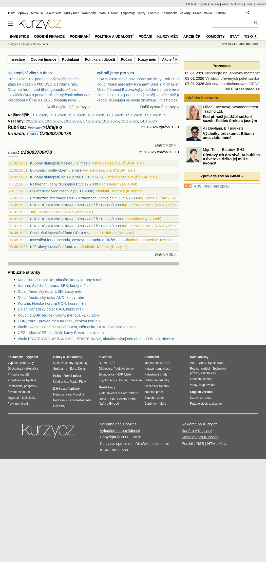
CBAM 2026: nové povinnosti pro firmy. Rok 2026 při (141, 79)
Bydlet (250, 4)
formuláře (159, 403)
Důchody (59, 406)
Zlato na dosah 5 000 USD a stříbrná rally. (43, 84)
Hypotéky (128, 13)
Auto (193, 363)
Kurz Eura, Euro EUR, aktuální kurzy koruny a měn (60, 280)
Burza (103, 363)
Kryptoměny (107, 380)
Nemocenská (62, 394)
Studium (261, 4)
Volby (193, 385)
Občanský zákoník (156, 386)
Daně (148, 403)
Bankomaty (74, 357)
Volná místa (72, 376)
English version (201, 392)
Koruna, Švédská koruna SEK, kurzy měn (53, 285)
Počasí (126, 59)
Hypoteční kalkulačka (22, 398)
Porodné (78, 394)
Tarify (141, 13)
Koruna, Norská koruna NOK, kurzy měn (52, 303)
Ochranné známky (156, 380)
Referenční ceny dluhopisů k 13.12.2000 (64, 184)
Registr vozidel (200, 368)
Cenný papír (40, 44)
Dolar (81, 368)
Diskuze (220, 13)
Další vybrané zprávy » (159, 107)
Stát (234, 36)
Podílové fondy (123, 368)
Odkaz (31, 134)
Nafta (132, 399)
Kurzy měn (147, 59)
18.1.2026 (95, 115)
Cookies (130, 424)
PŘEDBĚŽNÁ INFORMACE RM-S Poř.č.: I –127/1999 (75, 226)
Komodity (89, 13)
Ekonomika (106, 374)
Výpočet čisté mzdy (21, 363)
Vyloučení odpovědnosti (120, 430)
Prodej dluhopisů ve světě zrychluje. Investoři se (137, 100)
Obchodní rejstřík (196, 4)
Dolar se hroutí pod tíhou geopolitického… (43, 89)
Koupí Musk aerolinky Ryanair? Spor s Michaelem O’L (142, 84)
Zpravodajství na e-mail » (222, 176)
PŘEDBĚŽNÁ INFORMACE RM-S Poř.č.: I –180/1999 (75, 205)
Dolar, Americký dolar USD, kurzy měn (50, 291)
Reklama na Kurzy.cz (199, 424)
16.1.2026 (133, 115)
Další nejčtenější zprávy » (68, 107)
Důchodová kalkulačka (23, 368)
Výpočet (32, 357)
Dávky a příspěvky (66, 388)
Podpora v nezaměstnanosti (72, 400)
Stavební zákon (154, 398)
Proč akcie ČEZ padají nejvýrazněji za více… (45, 79)
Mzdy (128, 374)
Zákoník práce (154, 392)
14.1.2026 (148, 121)
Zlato (102, 13)
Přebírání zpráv (217, 186)
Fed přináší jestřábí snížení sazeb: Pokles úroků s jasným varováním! (222, 120)
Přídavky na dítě (19, 374)
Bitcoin (113, 13)
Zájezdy (214, 4)
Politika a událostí (100, 59)
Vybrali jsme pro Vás (115, 73)
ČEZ (112, 363)
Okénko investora (201, 98)
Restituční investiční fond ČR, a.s (58, 233)
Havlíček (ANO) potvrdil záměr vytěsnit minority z (49, 95)
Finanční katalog (201, 379)
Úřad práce (60, 381)
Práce (197, 13)
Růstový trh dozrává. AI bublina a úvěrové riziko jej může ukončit (231, 158)
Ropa (102, 399)
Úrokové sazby (63, 363)
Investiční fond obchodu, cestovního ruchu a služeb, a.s (76, 240)
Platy (82, 381)
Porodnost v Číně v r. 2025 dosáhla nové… (44, 100)
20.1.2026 (57, 115)
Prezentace (222, 66)
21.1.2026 (38, 115)
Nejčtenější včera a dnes (30, 73)
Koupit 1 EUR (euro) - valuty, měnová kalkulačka (58, 315)
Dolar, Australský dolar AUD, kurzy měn (51, 297)
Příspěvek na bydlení (22, 380)
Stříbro (133, 393)
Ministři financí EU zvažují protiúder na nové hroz (138, 89)
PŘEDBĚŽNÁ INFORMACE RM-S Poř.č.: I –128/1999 (75, 219)
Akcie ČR (170, 59)
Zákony (185, 13)
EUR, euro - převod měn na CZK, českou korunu (59, 321)
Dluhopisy (105, 368)
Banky (57, 357)
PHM (112, 399)
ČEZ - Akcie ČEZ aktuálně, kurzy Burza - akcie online (62, 332)
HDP (120, 374)
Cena (202, 363)
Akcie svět (53, 13)
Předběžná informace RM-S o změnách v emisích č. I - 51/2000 (83, 198)
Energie (153, 13)
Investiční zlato (117, 393)
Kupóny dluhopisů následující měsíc (60, 163)
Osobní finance (43, 59)
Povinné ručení (18, 403)
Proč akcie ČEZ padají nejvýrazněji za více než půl (139, 95)
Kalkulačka (170, 13)
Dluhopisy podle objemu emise (56, 170)
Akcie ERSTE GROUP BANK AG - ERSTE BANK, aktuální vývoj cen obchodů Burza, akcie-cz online (98, 339)
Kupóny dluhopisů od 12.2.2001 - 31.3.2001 (67, 177)
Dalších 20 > (165, 145)
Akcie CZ (37, 13)
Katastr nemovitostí (157, 368)
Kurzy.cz (13, 44)
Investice (17, 59)
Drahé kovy (107, 387)
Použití (187, 443)
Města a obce (153, 363)
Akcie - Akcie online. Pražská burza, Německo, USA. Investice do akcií (77, 327)
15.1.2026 (152, 115)
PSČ (167, 363)
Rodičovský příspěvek (22, 386)
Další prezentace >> (242, 89)
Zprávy (23, 13)
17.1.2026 (114, 115)
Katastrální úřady (155, 374)
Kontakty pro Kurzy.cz (200, 437)
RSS (197, 186)
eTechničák (208, 373)
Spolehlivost (216, 363)
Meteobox (237, 4)
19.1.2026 (76, 115)
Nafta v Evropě (109, 403)
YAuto (225, 4)
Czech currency (200, 398)
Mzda (73, 381)
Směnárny (60, 368)
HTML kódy (216, 443)
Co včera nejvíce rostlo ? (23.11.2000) (62, 191)
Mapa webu (207, 385)
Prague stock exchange (206, 403)
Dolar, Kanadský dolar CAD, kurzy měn (51, 309)
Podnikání (70, 59)
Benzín (122, 399)
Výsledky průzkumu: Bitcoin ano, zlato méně (228, 135)
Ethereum (135, 380)
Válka (208, 13)
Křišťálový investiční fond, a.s (54, 246)
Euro (73, 368)
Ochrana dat (110, 424)
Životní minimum (19, 392)
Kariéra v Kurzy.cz (197, 430)
